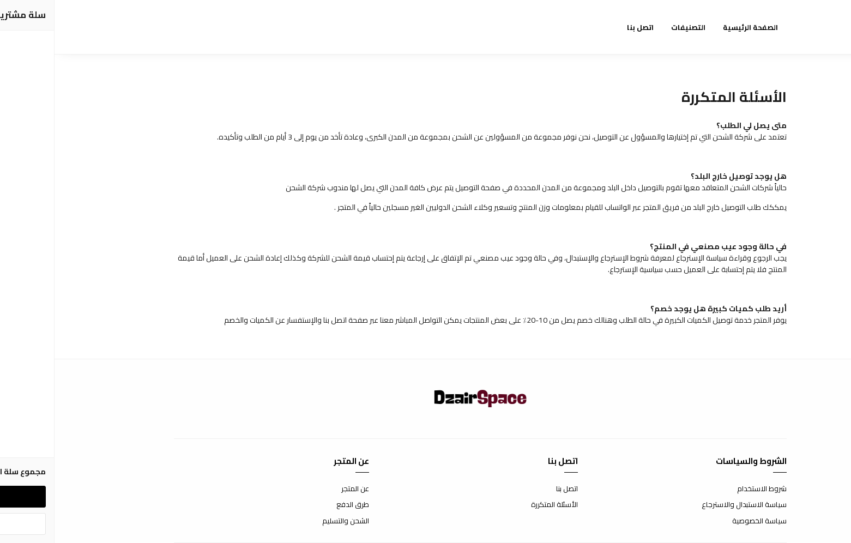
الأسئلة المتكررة (499, 504)
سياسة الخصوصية (705, 521)
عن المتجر (301, 489)
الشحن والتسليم (291, 521)
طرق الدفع (298, 504)
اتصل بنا (512, 489)
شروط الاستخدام (707, 489)
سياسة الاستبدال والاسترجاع (689, 504)
